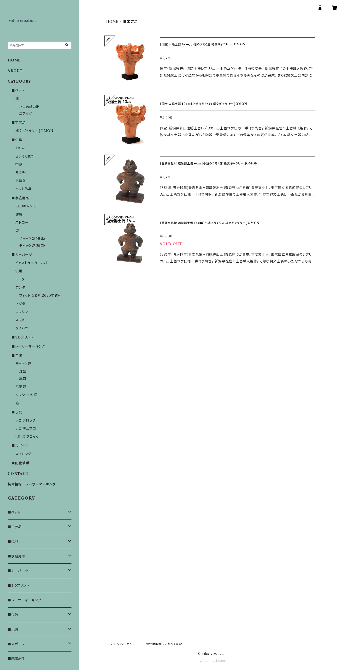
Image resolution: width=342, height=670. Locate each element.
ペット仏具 (23, 189)
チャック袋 (23, 364)
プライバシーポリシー (124, 644)
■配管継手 (20, 463)
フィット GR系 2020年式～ (40, 295)
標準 (22, 372)
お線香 (20, 181)
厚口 (22, 378)
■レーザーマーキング (28, 346)
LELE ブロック (27, 437)
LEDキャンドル (26, 206)
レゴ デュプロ (25, 428)
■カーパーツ (22, 255)
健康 (19, 214)
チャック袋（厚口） (32, 245)
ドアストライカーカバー (33, 263)
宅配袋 (20, 387)
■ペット (18, 90)
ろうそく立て (24, 156)
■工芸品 (19, 123)
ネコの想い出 (29, 107)
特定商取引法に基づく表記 (164, 644)
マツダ (20, 304)
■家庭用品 (20, 198)
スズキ (20, 320)
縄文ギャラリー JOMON (34, 131)
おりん (20, 148)
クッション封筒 (26, 395)
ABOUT (15, 71)
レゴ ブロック (25, 420)
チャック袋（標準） (32, 239)
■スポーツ (20, 446)
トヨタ (19, 279)
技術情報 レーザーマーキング (32, 484)
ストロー (22, 222)
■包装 (17, 355)
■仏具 (17, 140)
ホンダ (20, 287)
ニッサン (21, 312)
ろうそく (21, 172)
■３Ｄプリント (22, 337)
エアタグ (25, 113)
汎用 (19, 271)
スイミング (23, 454)
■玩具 (17, 412)
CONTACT (18, 473)
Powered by (210, 661)
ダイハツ (21, 328)
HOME (112, 21)
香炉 (19, 164)
